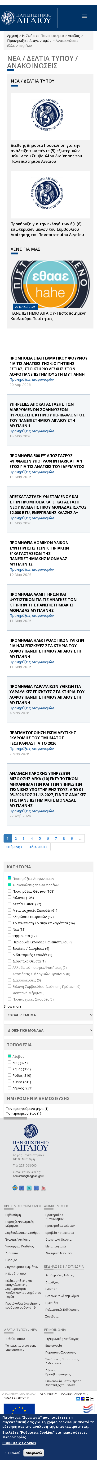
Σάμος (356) (22, 1069)
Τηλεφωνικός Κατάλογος (62, 1339)
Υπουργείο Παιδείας (19, 1246)
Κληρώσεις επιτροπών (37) (33, 916)
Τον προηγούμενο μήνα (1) (27, 1108)
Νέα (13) (19, 929)
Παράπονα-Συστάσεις (60, 1352)
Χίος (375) (20, 1062)
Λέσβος (74, 35)
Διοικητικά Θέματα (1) (29, 961)
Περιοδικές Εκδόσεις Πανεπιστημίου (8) (43, 942)
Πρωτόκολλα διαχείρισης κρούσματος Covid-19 (22, 1306)
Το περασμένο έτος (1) (23, 1113)
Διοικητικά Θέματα (58, 1240)
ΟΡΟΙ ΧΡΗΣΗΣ (48, 1394)
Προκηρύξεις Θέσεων (60, 1226)
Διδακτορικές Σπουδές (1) (32, 955)
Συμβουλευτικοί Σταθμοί (22, 1233)
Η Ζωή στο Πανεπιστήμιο (43, 35)
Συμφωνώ (12, 1452)
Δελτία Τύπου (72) (27, 904)
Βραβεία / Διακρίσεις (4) (31, 948)
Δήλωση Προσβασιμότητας (58, 1372)
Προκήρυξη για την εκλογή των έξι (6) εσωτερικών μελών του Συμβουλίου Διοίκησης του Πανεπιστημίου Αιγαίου (47, 229)
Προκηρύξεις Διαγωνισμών (29, 40)
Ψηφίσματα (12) (25, 936)
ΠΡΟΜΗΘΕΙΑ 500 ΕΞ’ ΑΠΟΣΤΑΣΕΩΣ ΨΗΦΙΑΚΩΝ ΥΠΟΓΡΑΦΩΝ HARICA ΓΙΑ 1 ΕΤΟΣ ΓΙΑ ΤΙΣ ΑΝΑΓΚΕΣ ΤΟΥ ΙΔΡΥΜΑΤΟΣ (46, 461)
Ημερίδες (51, 1303)
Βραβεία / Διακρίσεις (59, 1233)
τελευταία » (38, 846)
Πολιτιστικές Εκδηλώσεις (62, 1310)
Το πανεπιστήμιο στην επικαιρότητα (20, 1348)
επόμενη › (14, 846)
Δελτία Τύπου (15, 1339)
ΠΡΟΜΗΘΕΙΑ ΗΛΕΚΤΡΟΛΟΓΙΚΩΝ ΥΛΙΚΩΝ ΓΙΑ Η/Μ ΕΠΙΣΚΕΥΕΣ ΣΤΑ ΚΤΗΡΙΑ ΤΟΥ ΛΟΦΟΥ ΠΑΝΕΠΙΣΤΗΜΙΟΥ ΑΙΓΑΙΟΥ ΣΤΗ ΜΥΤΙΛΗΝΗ (46, 648)
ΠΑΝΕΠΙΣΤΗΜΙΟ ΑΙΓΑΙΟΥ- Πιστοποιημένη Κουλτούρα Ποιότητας (49, 316)
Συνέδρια (51, 1316)
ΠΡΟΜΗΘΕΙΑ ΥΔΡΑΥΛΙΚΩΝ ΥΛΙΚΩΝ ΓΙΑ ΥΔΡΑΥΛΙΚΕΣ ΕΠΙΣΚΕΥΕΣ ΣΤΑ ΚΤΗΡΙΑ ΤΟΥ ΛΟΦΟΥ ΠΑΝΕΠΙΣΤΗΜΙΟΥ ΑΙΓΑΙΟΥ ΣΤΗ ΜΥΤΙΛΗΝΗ (46, 694)
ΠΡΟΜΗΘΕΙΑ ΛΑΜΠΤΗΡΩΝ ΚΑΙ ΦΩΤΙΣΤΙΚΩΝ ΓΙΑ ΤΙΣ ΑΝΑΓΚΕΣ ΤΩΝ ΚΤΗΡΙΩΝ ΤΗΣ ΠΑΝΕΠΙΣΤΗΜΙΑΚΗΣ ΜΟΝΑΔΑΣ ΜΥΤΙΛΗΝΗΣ (43, 602)
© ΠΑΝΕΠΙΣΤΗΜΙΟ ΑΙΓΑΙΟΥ (18, 1394)
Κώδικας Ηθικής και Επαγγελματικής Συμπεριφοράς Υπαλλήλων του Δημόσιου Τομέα (23, 1289)
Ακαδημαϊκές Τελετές (59, 1275)
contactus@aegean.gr (28, 1176)
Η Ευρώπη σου (15, 1274)
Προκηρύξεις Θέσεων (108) (33, 891)
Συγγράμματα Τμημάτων (21, 1267)
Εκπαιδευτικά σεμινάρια (62, 1296)
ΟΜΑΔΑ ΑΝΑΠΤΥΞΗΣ (16, 1398)
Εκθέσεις (51, 1289)
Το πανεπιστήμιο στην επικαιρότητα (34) (44, 923)
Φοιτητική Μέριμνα (58, 1253)
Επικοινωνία (53, 1346)
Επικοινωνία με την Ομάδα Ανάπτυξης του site (63, 1383)
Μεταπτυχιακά (55, 1246)
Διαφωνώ (34, 1453)
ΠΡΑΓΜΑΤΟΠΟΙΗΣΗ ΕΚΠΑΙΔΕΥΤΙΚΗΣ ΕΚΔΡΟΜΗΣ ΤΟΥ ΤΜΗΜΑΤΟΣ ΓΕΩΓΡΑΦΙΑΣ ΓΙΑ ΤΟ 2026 (42, 738)
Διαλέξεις (51, 1282)
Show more (13, 1006)
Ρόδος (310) (22, 1075)
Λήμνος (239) (22, 1088)
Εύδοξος (11, 1260)
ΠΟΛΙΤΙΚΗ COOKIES (73, 1394)
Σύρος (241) (22, 1082)
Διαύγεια (11, 1253)
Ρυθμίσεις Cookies (19, 1442)
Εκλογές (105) (23, 897)
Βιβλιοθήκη (13, 1215)
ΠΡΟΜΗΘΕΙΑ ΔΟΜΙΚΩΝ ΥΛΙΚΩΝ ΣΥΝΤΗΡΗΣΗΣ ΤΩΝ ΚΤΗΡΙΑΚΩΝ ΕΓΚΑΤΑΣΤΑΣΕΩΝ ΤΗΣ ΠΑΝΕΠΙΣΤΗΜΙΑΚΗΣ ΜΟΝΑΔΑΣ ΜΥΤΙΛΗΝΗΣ (39, 553)
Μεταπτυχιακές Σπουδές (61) (35, 910)
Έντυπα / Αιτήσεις (17, 1240)
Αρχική (12, 35)
